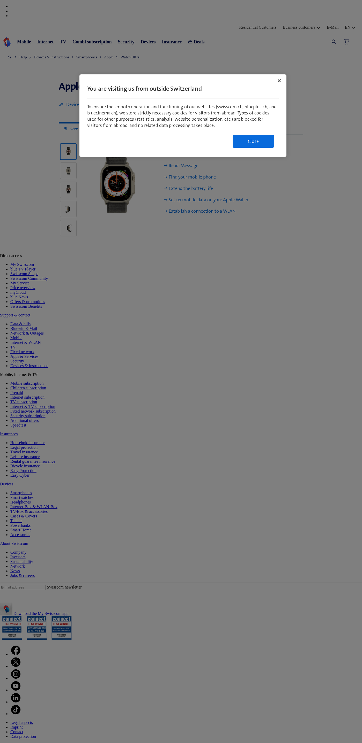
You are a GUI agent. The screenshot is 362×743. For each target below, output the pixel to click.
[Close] (279, 80)
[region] (182, 115)
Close (253, 141)
